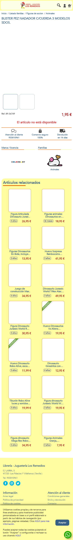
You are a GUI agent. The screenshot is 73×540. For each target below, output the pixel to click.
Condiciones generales (58, 496)
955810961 (12, 478)
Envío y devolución (56, 499)
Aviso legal (8, 496)
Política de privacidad (13, 499)
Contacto (52, 503)
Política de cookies (11, 503)
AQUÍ (18, 535)
